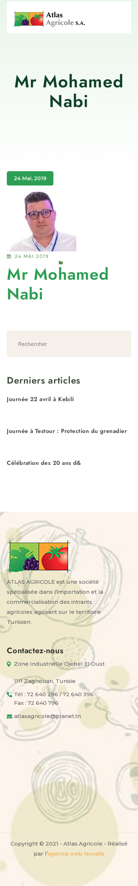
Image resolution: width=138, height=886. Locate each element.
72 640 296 (42, 694)
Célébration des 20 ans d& (44, 463)
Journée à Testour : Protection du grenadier (67, 431)
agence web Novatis (76, 853)
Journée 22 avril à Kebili (40, 399)
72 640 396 (78, 694)
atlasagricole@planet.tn (47, 716)
